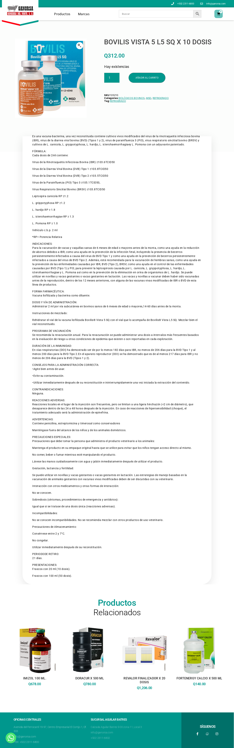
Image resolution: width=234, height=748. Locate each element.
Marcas (84, 13)
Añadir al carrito (147, 77)
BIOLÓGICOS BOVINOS (131, 98)
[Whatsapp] (11, 738)
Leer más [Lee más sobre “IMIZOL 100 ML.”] (35, 700)
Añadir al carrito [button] (144, 704)
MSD (148, 98)
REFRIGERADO (161, 98)
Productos (62, 13)
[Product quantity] (112, 78)
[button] (79, 45)
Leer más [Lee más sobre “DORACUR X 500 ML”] (89, 700)
